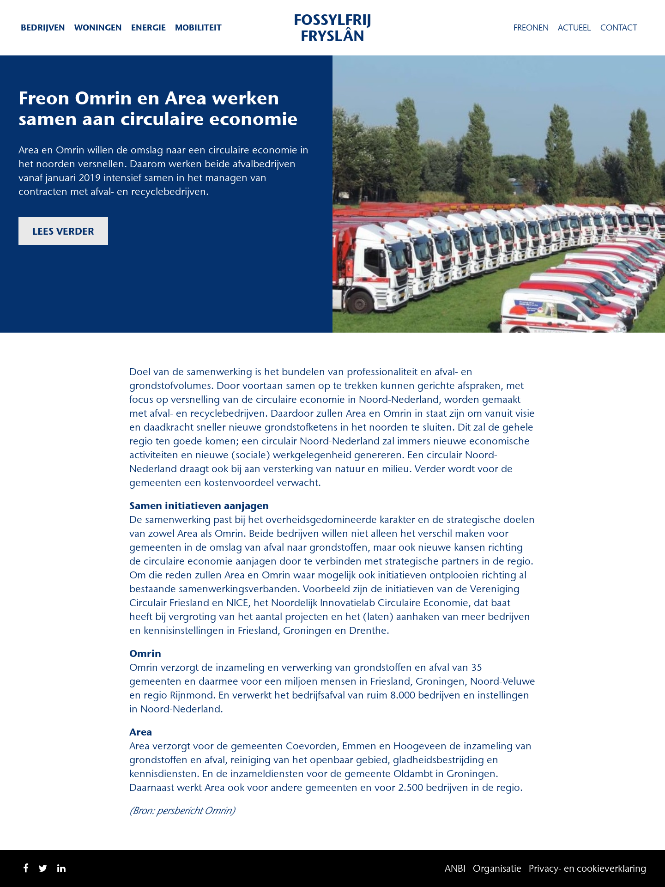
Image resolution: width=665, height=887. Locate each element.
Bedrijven (43, 27)
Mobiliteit (198, 27)
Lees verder (63, 231)
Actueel (574, 28)
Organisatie (497, 868)
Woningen (98, 27)
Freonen (531, 28)
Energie (148, 27)
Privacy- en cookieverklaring (588, 868)
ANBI (455, 868)
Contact (618, 28)
